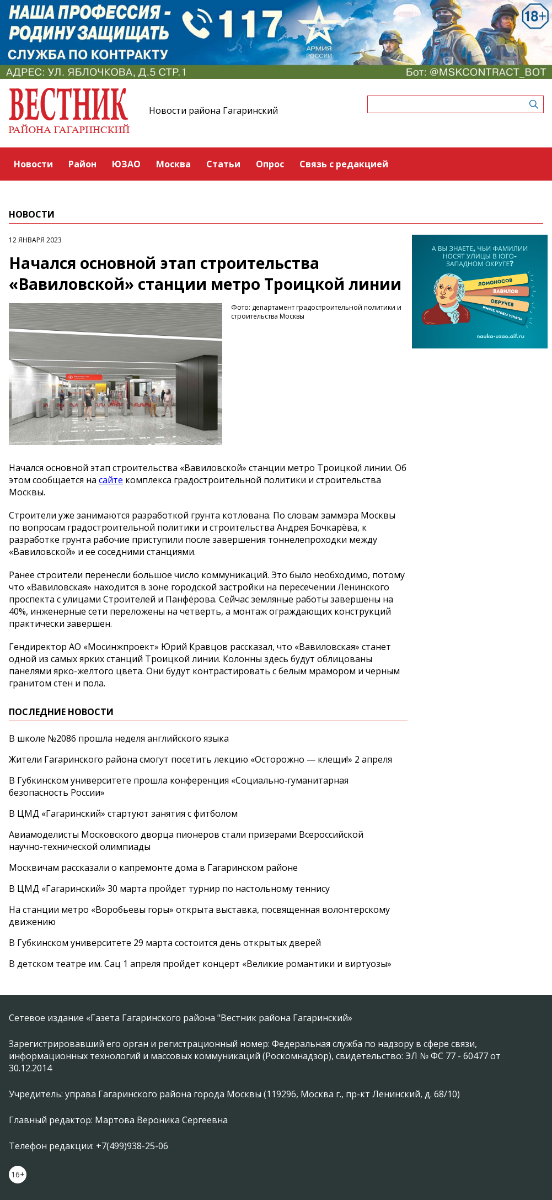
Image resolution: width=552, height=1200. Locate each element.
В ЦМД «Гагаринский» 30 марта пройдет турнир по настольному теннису (169, 888)
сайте (111, 480)
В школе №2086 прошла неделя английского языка (119, 738)
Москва (173, 164)
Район (82, 164)
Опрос (270, 164)
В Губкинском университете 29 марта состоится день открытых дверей (165, 943)
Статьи (223, 164)
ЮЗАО (126, 164)
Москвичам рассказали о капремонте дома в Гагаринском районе (153, 867)
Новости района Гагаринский (213, 110)
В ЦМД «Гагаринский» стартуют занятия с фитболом (123, 813)
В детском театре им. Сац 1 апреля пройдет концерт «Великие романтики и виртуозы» (200, 964)
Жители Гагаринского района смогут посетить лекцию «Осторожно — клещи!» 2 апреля (200, 759)
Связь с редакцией (343, 164)
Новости (33, 164)
